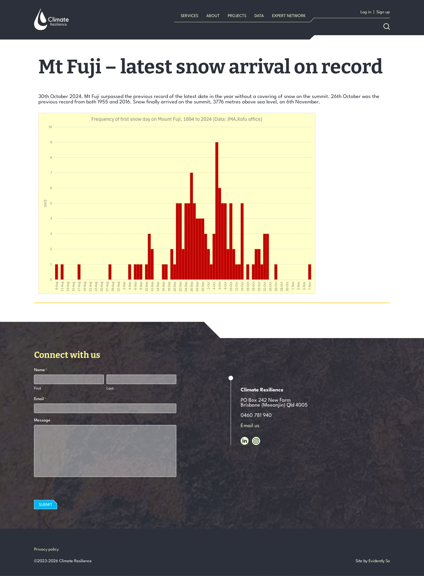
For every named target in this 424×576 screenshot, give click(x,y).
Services (189, 16)
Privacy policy (46, 550)
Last (110, 388)
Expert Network (289, 16)
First (37, 388)
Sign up (383, 12)
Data (259, 16)
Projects (237, 16)
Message (42, 420)
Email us (250, 425)
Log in (365, 12)
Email (40, 399)
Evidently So (379, 561)
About (213, 16)
